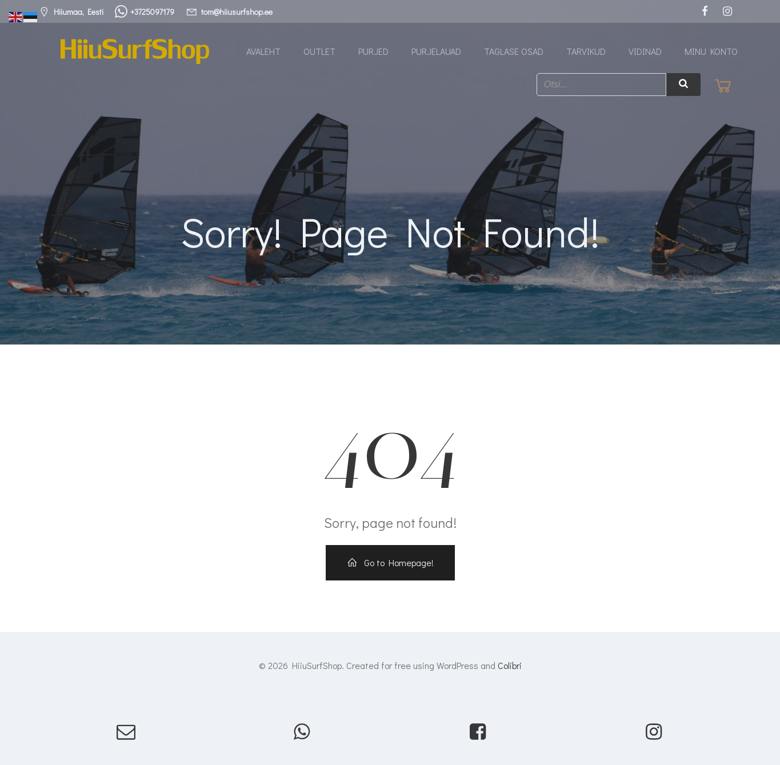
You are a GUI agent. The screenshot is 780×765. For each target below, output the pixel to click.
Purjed (373, 51)
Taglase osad (513, 51)
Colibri (510, 665)
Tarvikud (586, 51)
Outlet (319, 51)
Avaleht (263, 51)
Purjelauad (436, 51)
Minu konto (711, 51)
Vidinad (645, 51)
